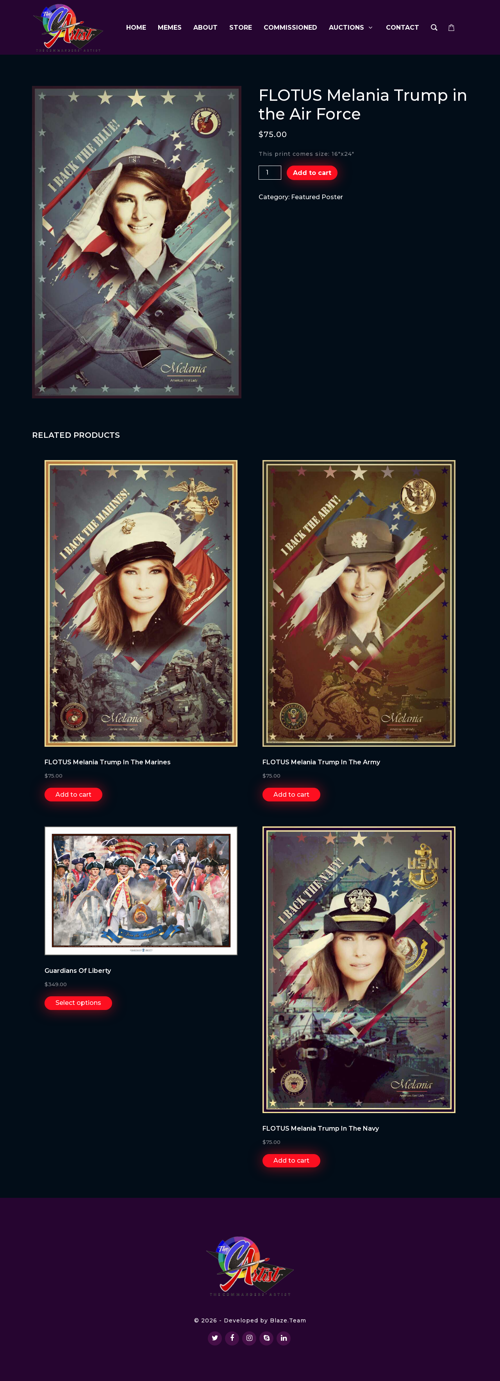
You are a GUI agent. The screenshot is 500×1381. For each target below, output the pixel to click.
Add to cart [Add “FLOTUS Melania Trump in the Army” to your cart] (291, 794)
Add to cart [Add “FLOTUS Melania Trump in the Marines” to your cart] (73, 794)
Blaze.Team (288, 1320)
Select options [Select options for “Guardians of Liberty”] (78, 1002)
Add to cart (312, 173)
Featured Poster (317, 197)
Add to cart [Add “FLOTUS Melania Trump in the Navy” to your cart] (291, 1160)
